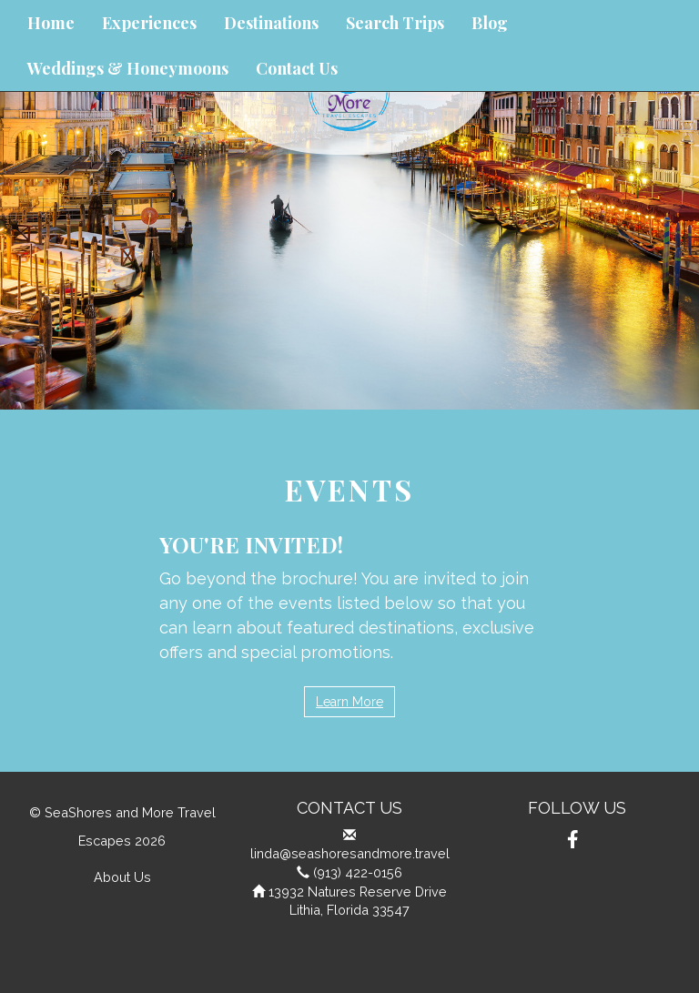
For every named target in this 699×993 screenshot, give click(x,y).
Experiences (149, 23)
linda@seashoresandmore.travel (350, 853)
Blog (489, 23)
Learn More (349, 701)
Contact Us (297, 68)
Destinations (271, 23)
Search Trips (395, 23)
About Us (122, 877)
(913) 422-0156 (357, 872)
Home (51, 23)
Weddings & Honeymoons (127, 68)
